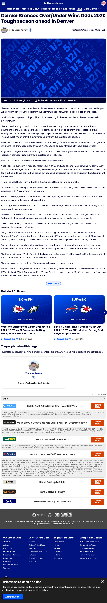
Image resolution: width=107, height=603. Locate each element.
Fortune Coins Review (87, 555)
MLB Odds (32, 561)
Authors (6, 545)
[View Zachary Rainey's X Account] (30, 30)
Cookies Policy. (40, 590)
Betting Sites (13, 8)
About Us (6, 542)
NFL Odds (32, 542)
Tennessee (58, 558)
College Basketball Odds (38, 551)
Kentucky (57, 548)
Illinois (56, 545)
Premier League (67, 8)
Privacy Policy (8, 558)
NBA (37, 8)
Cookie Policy (8, 561)
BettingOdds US (11, 339)
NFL (32, 8)
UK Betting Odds (9, 551)
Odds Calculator (92, 8)
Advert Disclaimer (99, 394)
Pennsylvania (59, 542)
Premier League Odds (36, 558)
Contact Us (7, 548)
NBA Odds (32, 548)
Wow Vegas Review (87, 548)
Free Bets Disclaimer (10, 565)
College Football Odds (37, 545)
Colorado (57, 551)
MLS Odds (32, 555)
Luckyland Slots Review (88, 558)
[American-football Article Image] (26, 309)
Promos (25, 8)
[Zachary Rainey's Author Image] (34, 365)
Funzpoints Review (86, 551)
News (79, 8)
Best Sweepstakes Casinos (90, 542)
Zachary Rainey (20, 29)
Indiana (57, 555)
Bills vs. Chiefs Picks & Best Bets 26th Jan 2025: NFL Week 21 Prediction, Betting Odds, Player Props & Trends (79, 330)
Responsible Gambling (11, 555)
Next (104, 312)
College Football (49, 8)
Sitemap (6, 568)
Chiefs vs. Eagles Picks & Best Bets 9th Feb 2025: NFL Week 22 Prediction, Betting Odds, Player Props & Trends (25, 330)
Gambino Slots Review (88, 545)
